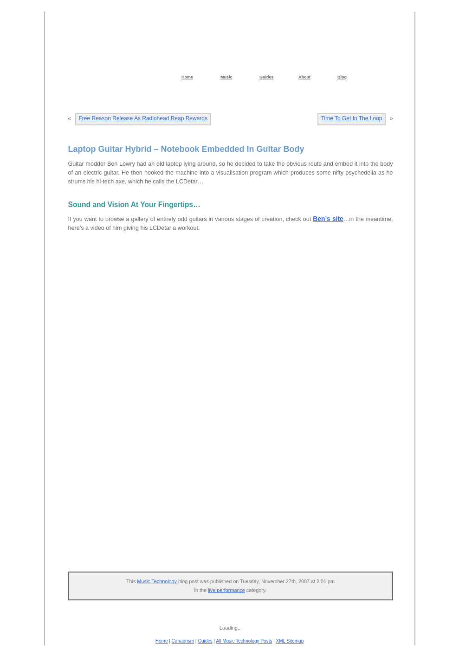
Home (161, 641)
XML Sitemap (290, 641)
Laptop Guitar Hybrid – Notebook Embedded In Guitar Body (186, 149)
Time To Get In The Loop (351, 118)
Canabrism (183, 641)
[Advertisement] (235, 493)
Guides (205, 641)
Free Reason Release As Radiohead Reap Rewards (143, 118)
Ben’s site (328, 218)
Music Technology (157, 581)
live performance (226, 590)
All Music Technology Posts (244, 641)
